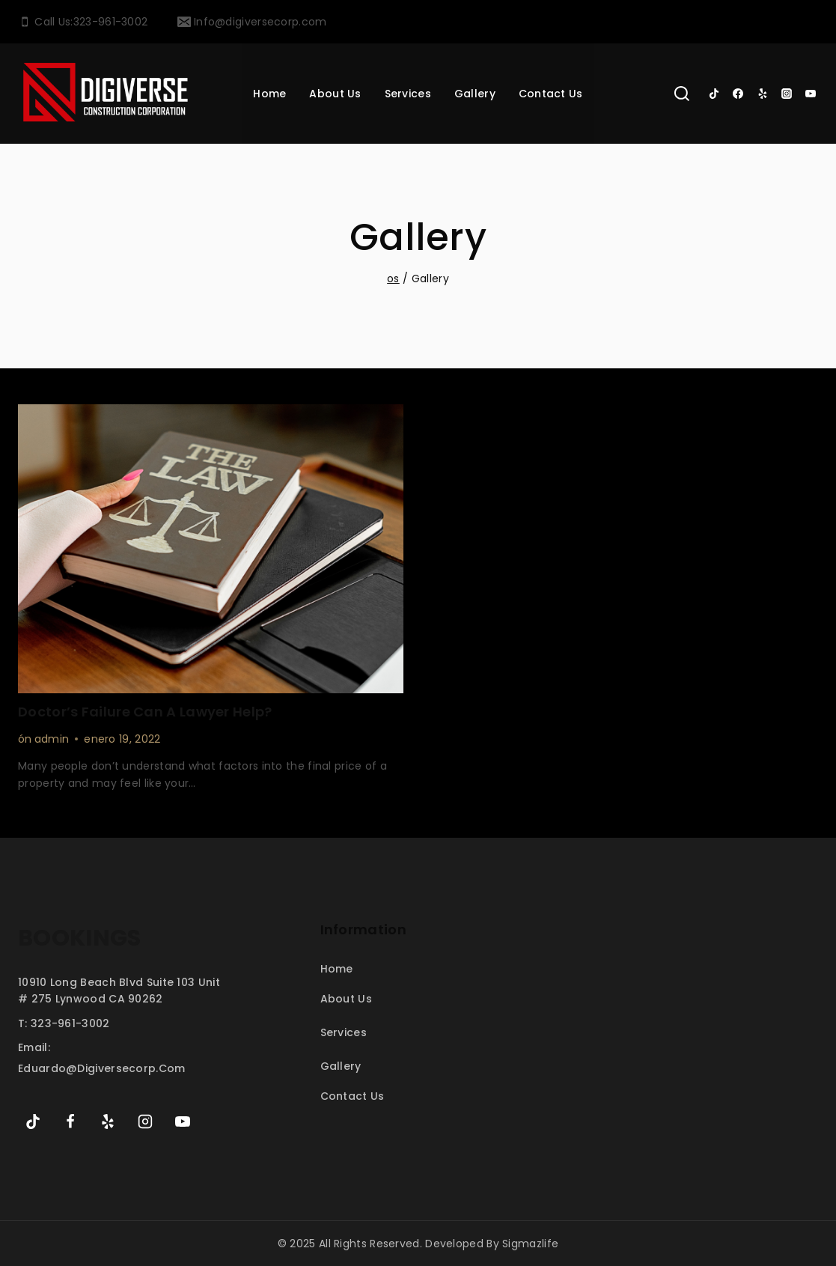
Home (269, 93)
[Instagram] (786, 93)
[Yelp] (762, 93)
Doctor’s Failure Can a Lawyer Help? (145, 711)
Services (343, 1032)
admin (52, 738)
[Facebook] (737, 93)
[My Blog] (105, 94)
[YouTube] (810, 93)
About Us (335, 93)
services (408, 93)
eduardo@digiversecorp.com (102, 1068)
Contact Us (551, 93)
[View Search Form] (682, 93)
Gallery (474, 93)
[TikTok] (714, 93)
